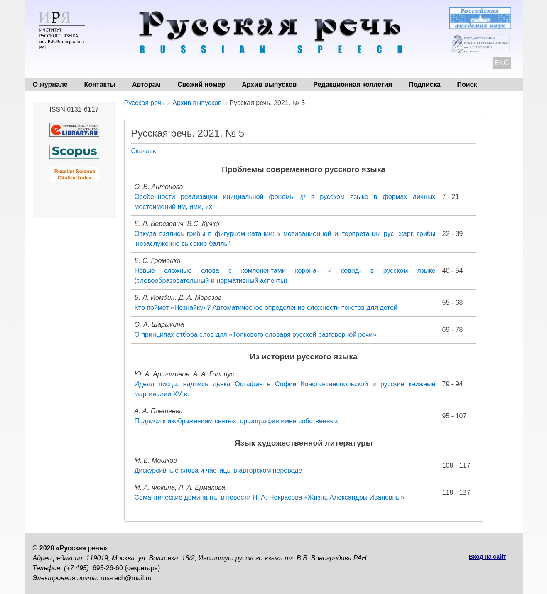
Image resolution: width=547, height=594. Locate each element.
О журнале (50, 84)
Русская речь (144, 102)
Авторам (146, 84)
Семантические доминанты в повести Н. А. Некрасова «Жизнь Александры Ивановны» (270, 497)
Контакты (99, 84)
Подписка (425, 84)
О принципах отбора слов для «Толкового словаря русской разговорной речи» (256, 334)
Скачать (143, 151)
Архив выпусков (269, 84)
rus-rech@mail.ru (126, 578)
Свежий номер (201, 84)
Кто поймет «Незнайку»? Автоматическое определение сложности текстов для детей (266, 307)
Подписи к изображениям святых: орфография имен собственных (237, 421)
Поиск (467, 84)
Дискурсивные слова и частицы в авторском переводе (218, 470)
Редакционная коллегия (352, 84)
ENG (502, 62)
